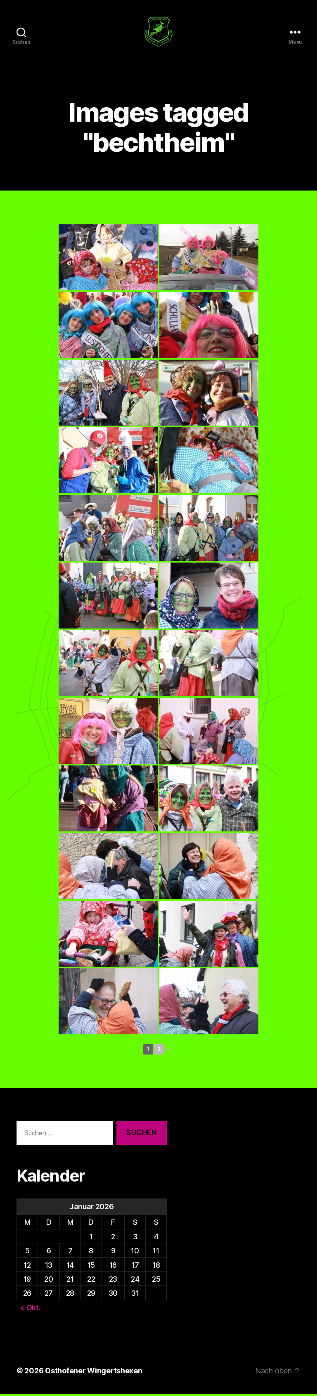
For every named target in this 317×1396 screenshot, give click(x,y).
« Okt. (30, 1309)
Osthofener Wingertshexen (93, 1372)
